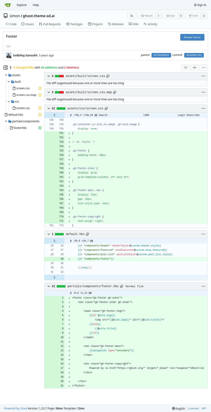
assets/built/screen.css (85, 76)
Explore (22, 5)
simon (15, 16)
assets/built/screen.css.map (89, 92)
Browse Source (192, 37)
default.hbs (75, 234)
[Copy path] (108, 76)
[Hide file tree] (6, 68)
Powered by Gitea (15, 408)
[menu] (203, 68)
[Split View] (194, 68)
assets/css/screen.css (85, 108)
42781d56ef (161, 55)
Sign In (200, 5)
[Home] (7, 5)
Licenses (193, 408)
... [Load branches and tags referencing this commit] (8, 46)
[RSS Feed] (132, 15)
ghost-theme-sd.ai (38, 16)
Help (36, 5)
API (204, 408)
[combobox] (185, 68)
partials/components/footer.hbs (93, 286)
